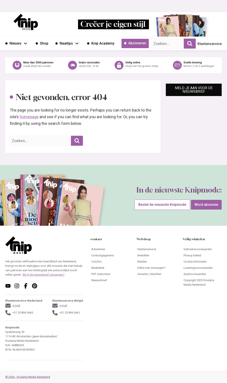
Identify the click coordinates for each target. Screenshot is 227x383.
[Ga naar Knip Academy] (100, 43)
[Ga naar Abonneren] (135, 43)
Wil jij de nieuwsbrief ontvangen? (43, 274)
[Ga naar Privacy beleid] (202, 255)
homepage (29, 116)
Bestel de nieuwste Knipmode (162, 204)
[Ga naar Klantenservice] (156, 249)
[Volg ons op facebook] (25, 286)
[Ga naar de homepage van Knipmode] (26, 22)
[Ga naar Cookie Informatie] (202, 262)
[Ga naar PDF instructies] (109, 274)
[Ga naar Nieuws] (13, 43)
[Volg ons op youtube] (8, 286)
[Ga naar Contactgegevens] (109, 255)
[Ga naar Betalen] (156, 262)
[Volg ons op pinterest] (34, 286)
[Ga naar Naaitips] (64, 43)
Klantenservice (210, 44)
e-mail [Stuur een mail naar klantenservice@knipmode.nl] (16, 305)
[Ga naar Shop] (42, 43)
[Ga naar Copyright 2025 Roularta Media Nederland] (202, 282)
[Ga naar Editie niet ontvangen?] (156, 268)
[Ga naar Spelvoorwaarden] (202, 274)
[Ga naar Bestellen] (156, 255)
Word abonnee (206, 204)
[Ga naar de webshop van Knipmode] (113, 65)
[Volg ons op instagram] (17, 286)
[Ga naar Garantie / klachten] (156, 274)
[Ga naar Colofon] (109, 262)
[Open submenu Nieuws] (25, 43)
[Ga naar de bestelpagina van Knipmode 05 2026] (168, 28)
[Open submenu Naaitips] (77, 43)
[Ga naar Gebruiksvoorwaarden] (202, 249)
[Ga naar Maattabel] (109, 268)
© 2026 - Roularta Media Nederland (27, 377)
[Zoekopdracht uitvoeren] (190, 44)
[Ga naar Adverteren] (109, 249)
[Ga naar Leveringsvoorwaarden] (202, 268)
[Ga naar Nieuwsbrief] (109, 280)
